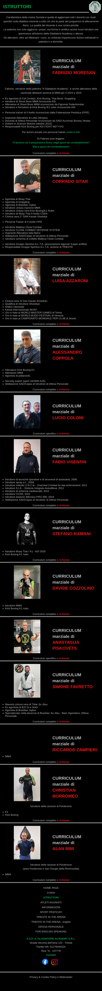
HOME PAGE (51, 887)
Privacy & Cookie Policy (43, 977)
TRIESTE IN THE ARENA (50, 917)
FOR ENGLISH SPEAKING (51, 931)
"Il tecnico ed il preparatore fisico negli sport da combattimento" (51, 142)
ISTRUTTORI (51, 897)
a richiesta (63, 153)
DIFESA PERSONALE (51, 926)
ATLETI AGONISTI (51, 902)
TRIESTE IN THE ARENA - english (51, 921)
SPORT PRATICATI (51, 912)
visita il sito (73, 132)
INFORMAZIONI (51, 907)
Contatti (51, 955)
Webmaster (65, 977)
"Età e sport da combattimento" (51, 146)
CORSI (51, 892)
